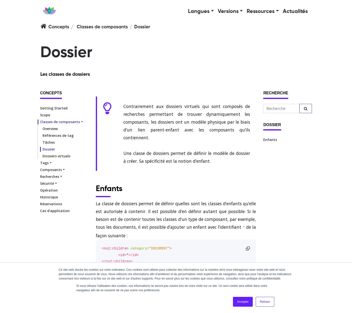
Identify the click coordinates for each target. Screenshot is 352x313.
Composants (51, 169)
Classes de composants (102, 27)
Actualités (295, 11)
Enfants (270, 139)
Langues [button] (198, 11)
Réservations (51, 204)
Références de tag (58, 135)
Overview (50, 128)
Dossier (49, 149)
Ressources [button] (261, 11)
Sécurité (47, 183)
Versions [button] (228, 11)
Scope (45, 115)
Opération (49, 190)
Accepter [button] (243, 301)
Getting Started (53, 108)
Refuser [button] (265, 301)
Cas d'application (55, 210)
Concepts (58, 27)
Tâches (49, 142)
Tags (44, 163)
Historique (49, 197)
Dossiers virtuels (56, 156)
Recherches (49, 176)
